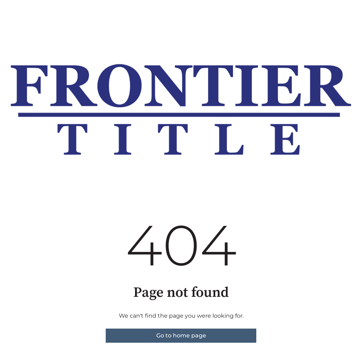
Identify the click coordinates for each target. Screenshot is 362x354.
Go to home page (181, 335)
